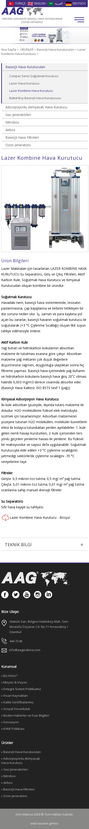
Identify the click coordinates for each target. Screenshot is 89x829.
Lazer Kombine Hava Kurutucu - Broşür (35, 517)
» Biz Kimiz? (9, 676)
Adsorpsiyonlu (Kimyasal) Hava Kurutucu (36, 107)
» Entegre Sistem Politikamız (21, 689)
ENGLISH (37, 3)
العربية (55, 3)
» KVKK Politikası (12, 729)
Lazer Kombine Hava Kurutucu (31, 91)
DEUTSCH (75, 3)
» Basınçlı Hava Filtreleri (18, 789)
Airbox (10, 130)
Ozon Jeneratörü (18, 145)
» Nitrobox (8, 776)
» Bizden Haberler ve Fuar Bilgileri (25, 715)
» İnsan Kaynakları (14, 695)
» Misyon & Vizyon (14, 682)
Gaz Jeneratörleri (18, 114)
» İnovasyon (10, 722)
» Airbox (7, 782)
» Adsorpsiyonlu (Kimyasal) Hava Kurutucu (20, 760)
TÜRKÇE (16, 3)
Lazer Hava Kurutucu (24, 83)
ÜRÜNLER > (28, 49)
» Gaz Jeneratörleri (14, 769)
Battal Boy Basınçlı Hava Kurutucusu (35, 98)
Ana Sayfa (9, 49)
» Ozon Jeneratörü (14, 796)
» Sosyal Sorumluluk (15, 709)
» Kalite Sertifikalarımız (17, 702)
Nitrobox (12, 122)
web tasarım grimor (44, 823)
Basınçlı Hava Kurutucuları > (57, 49)
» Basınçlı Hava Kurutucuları (21, 752)
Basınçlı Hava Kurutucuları (25, 67)
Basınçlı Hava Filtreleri (22, 137)
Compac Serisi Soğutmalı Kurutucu (33, 76)
